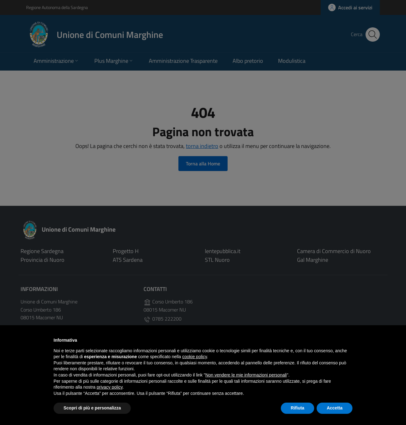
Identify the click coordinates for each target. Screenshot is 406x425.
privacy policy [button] (110, 387)
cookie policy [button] (194, 356)
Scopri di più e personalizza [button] (92, 407)
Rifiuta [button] (297, 407)
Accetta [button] (334, 407)
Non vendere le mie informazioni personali (245, 374)
